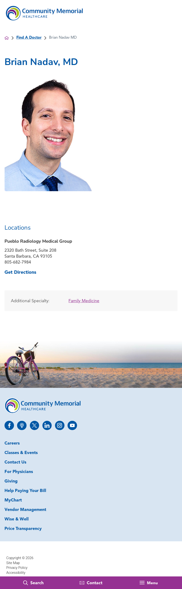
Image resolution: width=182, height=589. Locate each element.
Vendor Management (25, 510)
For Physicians (19, 472)
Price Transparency (23, 529)
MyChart (13, 500)
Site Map (13, 563)
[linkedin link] (47, 425)
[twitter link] (34, 425)
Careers (12, 443)
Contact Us (15, 462)
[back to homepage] (7, 38)
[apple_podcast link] (21, 425)
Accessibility (15, 572)
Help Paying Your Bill (25, 491)
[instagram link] (59, 425)
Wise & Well (17, 519)
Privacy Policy (16, 568)
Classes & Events (21, 453)
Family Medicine (83, 301)
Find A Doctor (28, 38)
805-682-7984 (18, 262)
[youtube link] (72, 425)
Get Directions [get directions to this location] (20, 272)
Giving (11, 481)
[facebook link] (9, 425)
